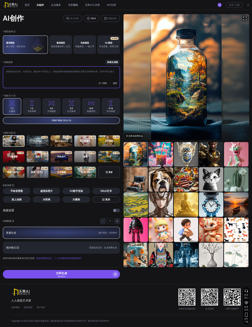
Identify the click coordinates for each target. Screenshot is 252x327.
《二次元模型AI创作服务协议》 (68, 258)
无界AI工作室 (92, 5)
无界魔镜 (73, 5)
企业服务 (56, 5)
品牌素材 (15, 307)
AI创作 (40, 5)
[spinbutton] (110, 221)
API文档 (111, 5)
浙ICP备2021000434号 (98, 321)
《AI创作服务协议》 (44, 258)
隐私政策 (28, 307)
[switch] (116, 210)
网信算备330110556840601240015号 (68, 321)
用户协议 (41, 307)
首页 (27, 5)
